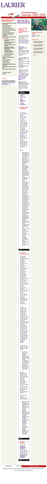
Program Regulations (22, 104)
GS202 (23, 57)
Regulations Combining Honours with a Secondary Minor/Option (9, 48)
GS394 (25, 335)
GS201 (20, 57)
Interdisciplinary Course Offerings (9, 36)
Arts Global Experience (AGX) (22, 100)
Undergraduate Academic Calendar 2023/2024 (8, 20)
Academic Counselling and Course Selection (9, 43)
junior (23, 156)
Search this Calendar (6, 72)
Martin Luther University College (8, 68)
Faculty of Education (6, 55)
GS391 (25, 332)
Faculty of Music (5, 61)
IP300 (25, 75)
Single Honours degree (23, 40)
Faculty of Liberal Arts (6, 59)
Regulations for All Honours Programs (23, 456)
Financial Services (6, 31)
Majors (26, 153)
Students (24, 216)
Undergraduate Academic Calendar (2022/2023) (39, 49)
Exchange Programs (8, 52)
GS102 (23, 50)
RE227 (23, 78)
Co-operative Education (9, 54)
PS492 (23, 77)
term (23, 363)
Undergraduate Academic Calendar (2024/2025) (39, 45)
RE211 (20, 78)
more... (35, 54)
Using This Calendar (6, 27)
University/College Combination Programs (9, 51)
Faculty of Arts (5, 38)
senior (19, 51)
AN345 (22, 74)
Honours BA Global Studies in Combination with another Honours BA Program (23, 22)
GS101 (20, 50)
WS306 (20, 79)
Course (22, 46)
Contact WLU (8, 465)
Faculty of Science (6, 62)
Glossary (4, 73)
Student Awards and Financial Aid (9, 29)
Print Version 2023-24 (6, 25)
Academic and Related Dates (8, 32)
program (24, 356)
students (25, 117)
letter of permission (24, 131)
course (21, 115)
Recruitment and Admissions (8, 28)
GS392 (21, 341)
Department (22, 140)
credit (23, 112)
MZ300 (20, 77)
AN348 (26, 74)
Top (21, 249)
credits (25, 43)
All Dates (38, 35)
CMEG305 (20, 75)
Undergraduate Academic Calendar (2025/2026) (39, 42)
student (24, 275)
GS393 (21, 342)
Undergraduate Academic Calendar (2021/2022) (39, 52)
